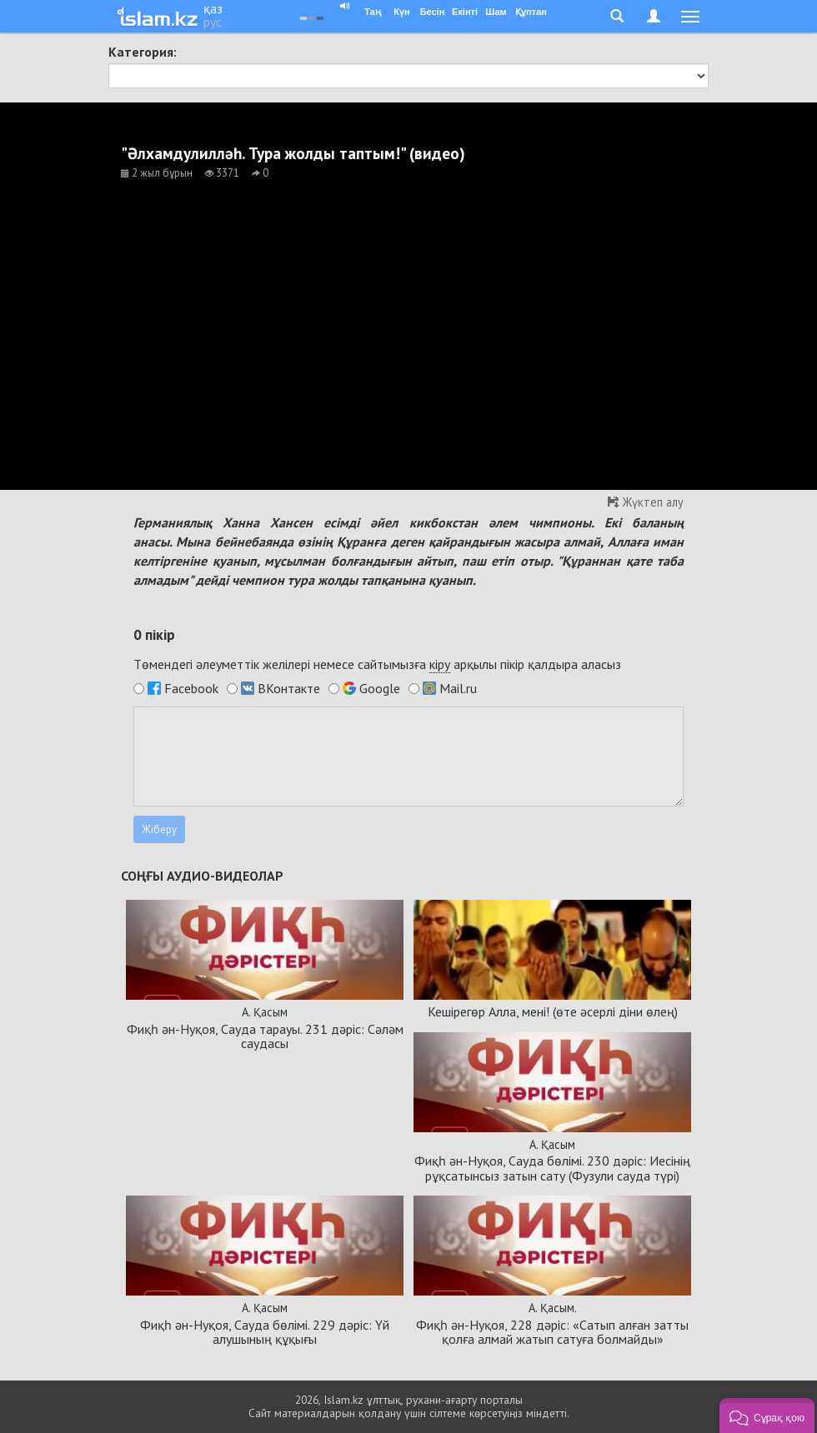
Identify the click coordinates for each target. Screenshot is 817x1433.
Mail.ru (458, 688)
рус (212, 21)
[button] (766, 1415)
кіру (439, 664)
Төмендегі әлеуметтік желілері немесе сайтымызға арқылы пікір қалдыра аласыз (377, 664)
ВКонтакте (289, 688)
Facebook (191, 688)
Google (379, 688)
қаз (213, 8)
